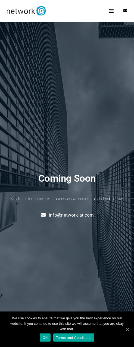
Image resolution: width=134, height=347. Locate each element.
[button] (111, 11)
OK (45, 338)
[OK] (127, 329)
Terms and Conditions (74, 338)
